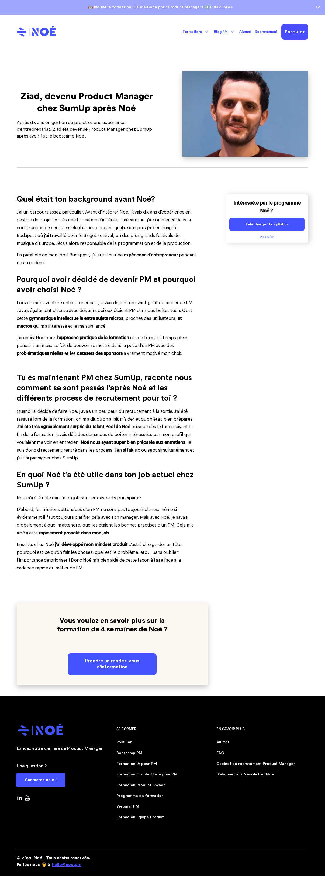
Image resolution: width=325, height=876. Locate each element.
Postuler (295, 32)
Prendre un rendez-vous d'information (112, 663)
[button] (196, 32)
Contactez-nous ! (41, 780)
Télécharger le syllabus (267, 224)
